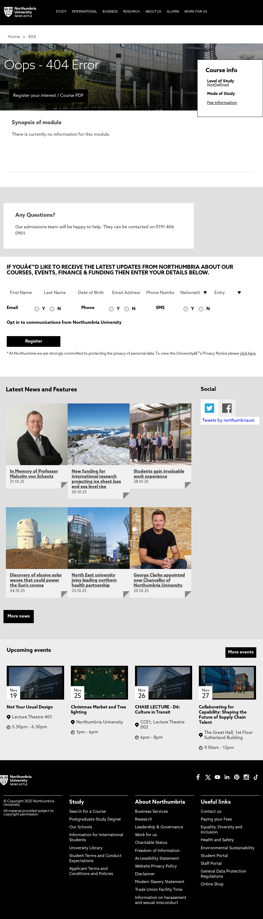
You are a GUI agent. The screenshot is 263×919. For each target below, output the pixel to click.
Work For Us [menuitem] (195, 11)
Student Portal (214, 856)
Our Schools (80, 827)
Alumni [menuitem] (173, 11)
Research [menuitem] (131, 11)
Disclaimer (145, 874)
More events (241, 652)
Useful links (216, 802)
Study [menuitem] (61, 11)
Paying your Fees (216, 820)
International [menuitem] (84, 11)
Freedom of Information (157, 851)
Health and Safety (217, 840)
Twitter (209, 408)
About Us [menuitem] (153, 11)
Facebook (227, 408)
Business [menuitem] (110, 11)
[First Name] (24, 292)
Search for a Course (87, 812)
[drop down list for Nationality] (194, 292)
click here (248, 354)
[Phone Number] (160, 292)
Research (143, 820)
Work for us (146, 835)
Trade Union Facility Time (158, 890)
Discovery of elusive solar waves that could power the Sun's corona (36, 580)
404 (32, 37)
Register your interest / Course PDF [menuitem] (48, 96)
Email (12, 308)
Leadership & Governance (159, 827)
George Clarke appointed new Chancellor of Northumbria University (159, 580)
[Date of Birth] (92, 292)
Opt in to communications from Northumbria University (64, 323)
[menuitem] (4, 85)
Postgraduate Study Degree (95, 820)
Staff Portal (211, 864)
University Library (86, 848)
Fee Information (222, 103)
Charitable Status (151, 843)
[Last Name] (58, 292)
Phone (87, 308)
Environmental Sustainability (227, 848)
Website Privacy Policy (156, 867)
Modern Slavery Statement (159, 882)
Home (14, 37)
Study (76, 802)
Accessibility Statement (157, 859)
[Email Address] (126, 292)
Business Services (151, 812)
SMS (160, 308)
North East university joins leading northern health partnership (94, 580)
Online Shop (212, 885)
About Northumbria (160, 802)
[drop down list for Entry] (228, 292)
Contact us (211, 812)
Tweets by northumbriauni (228, 420)
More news (19, 616)
